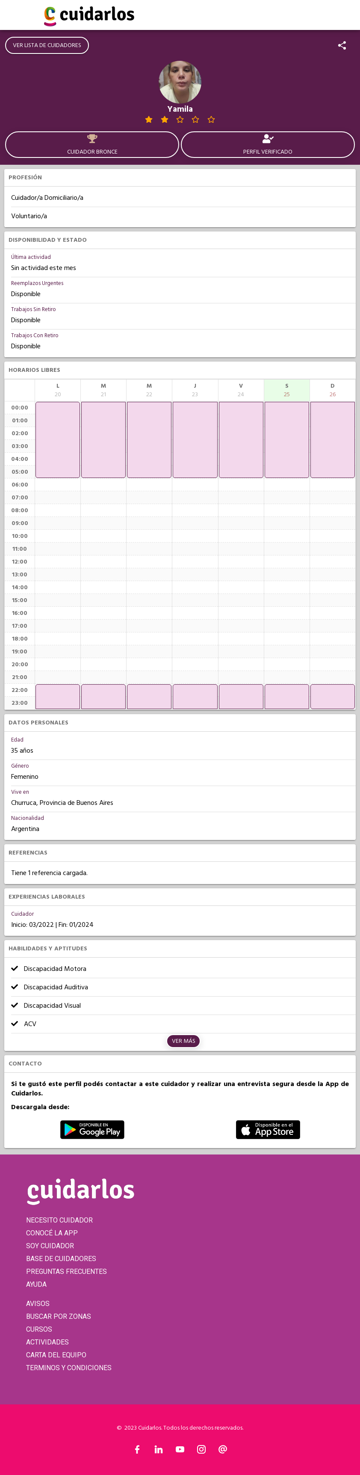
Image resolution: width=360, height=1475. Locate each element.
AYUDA (36, 1284)
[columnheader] (58, 390)
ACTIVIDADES (47, 1342)
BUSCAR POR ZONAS (58, 1316)
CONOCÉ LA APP (52, 1233)
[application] (57, 440)
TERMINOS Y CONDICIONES (69, 1368)
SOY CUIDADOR (50, 1246)
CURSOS (39, 1329)
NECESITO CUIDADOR (59, 1220)
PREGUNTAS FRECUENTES (66, 1271)
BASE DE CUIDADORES (61, 1259)
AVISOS (38, 1304)
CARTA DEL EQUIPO (56, 1355)
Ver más (183, 1041)
